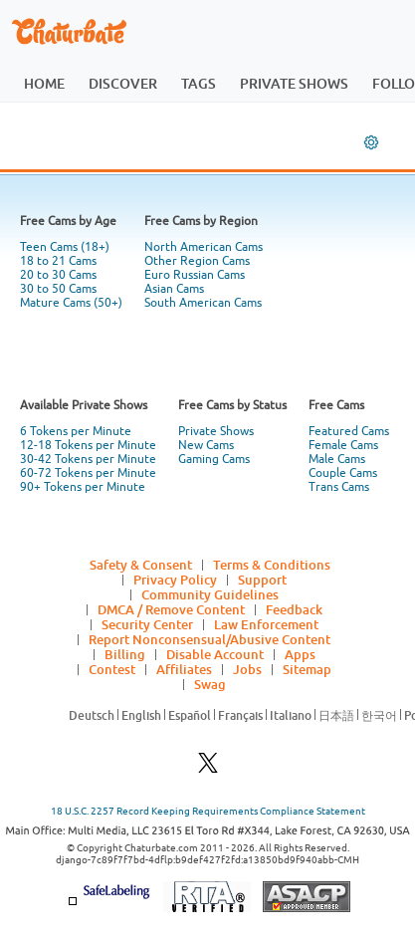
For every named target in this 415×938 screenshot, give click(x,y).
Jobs (247, 669)
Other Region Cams (197, 261)
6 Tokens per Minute (75, 431)
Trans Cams (339, 487)
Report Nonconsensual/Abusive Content (209, 639)
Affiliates (184, 669)
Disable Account (215, 654)
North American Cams (203, 247)
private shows (294, 83)
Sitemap (307, 669)
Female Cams (343, 445)
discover (123, 83)
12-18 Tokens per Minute (88, 445)
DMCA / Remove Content (171, 609)
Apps (300, 654)
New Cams (206, 445)
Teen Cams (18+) (64, 247)
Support (262, 579)
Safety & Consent (141, 565)
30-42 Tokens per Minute (88, 459)
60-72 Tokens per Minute (88, 473)
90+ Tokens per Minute (82, 487)
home (44, 83)
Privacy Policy (175, 579)
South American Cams (203, 303)
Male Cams (337, 459)
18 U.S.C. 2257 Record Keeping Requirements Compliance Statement (208, 811)
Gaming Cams (214, 459)
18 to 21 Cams (58, 261)
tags (198, 83)
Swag (210, 684)
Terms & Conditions (271, 565)
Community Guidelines (210, 594)
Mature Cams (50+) (71, 303)
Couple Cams (343, 473)
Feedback (294, 609)
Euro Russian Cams (194, 275)
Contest (112, 669)
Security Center (147, 624)
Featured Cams (349, 431)
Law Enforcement (266, 624)
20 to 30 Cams (58, 275)
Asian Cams (174, 289)
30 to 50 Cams (58, 289)
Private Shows (216, 431)
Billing (124, 654)
